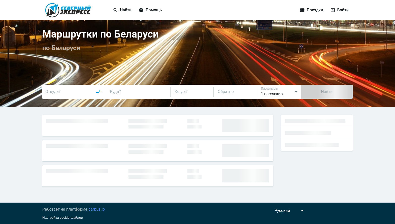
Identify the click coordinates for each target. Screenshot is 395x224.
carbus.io (96, 209)
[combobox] (73, 92)
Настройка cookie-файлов (62, 217)
